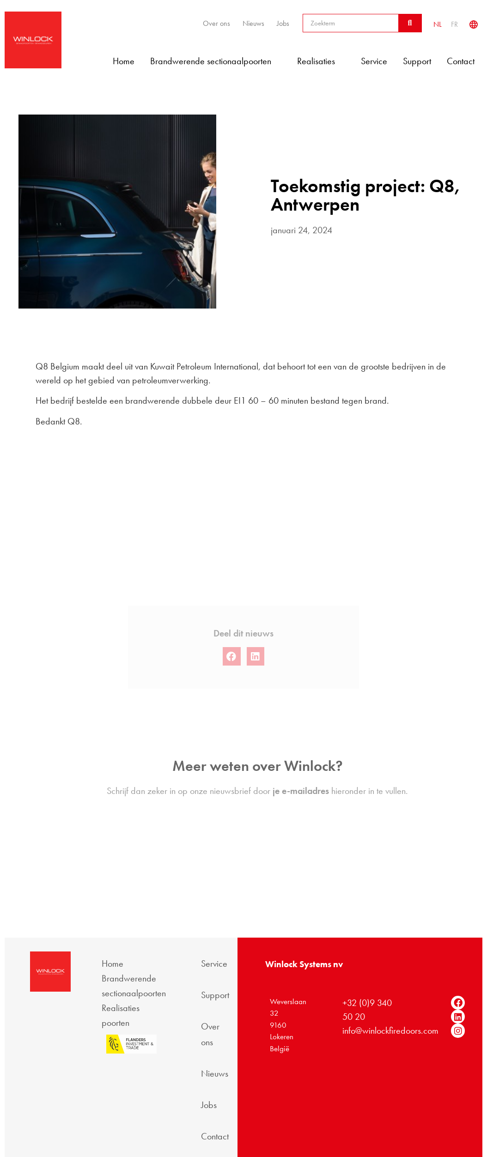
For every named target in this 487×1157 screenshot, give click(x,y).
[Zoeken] (409, 23)
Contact (461, 61)
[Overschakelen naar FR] (454, 24)
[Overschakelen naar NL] (437, 24)
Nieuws (253, 23)
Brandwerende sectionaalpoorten (215, 61)
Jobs (283, 23)
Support (417, 61)
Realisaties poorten (121, 1015)
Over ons (216, 23)
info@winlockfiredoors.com (390, 1030)
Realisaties (321, 61)
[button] (232, 674)
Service (374, 61)
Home (123, 61)
